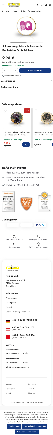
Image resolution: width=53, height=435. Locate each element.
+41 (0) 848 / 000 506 (23, 335)
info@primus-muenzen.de (17, 367)
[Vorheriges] (4, 128)
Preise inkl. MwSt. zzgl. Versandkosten (18, 62)
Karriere (9, 384)
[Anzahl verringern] (4, 70)
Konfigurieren (14, 426)
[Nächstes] (49, 128)
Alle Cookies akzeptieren (27, 431)
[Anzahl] (10, 70)
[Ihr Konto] (46, 5)
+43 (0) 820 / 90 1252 (23, 327)
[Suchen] (38, 5)
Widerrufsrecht (11, 298)
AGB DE (31, 388)
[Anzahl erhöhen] (16, 70)
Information (12, 293)
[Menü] (4, 5)
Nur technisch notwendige (35, 426)
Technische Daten (10, 87)
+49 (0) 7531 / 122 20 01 (24, 320)
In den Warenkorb (35, 70)
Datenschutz (10, 388)
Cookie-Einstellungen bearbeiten (18, 311)
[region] (26, 29)
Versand (9, 307)
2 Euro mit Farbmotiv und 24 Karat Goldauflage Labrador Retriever (16, 133)
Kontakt (8, 393)
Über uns (31, 393)
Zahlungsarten (11, 302)
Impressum (32, 384)
